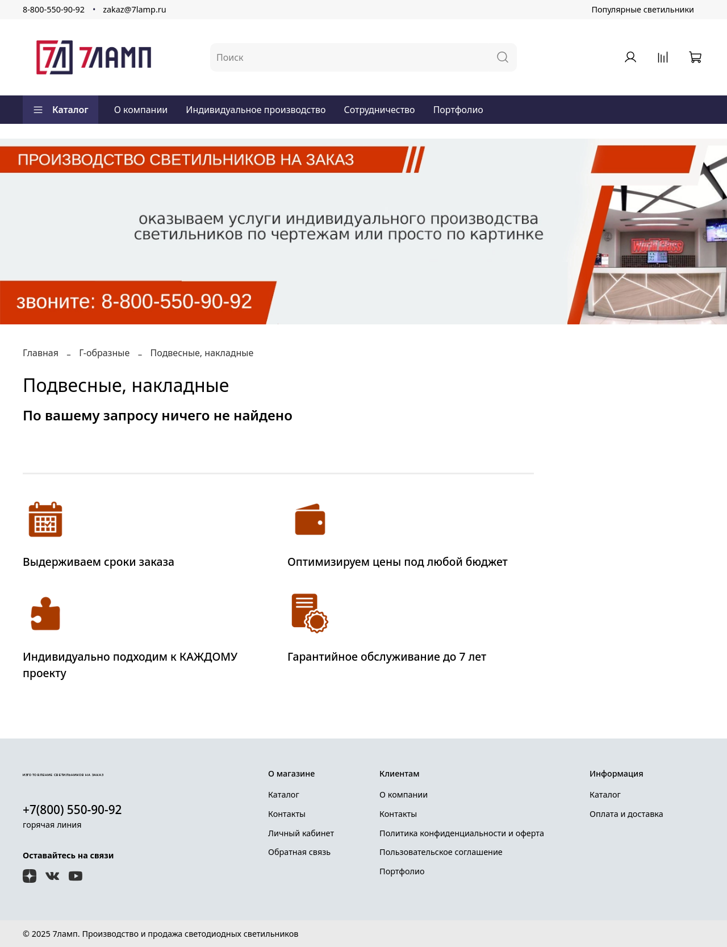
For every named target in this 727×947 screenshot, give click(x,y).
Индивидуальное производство (255, 109)
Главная (41, 353)
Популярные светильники (642, 9)
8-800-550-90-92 (54, 9)
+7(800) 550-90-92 (72, 809)
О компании (141, 109)
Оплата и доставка (626, 813)
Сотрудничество (379, 109)
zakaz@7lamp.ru (134, 9)
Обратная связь (299, 851)
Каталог (60, 109)
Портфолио (458, 109)
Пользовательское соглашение (441, 851)
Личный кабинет (301, 833)
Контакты (287, 813)
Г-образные (104, 353)
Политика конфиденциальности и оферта (461, 833)
